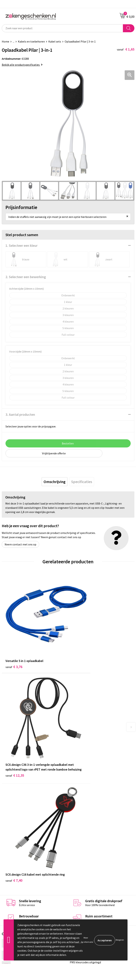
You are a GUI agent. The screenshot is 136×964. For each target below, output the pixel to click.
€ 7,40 (13, 741)
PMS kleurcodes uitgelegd (85, 823)
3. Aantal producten (20, 414)
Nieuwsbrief (77, 828)
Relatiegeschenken (81, 806)
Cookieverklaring (80, 861)
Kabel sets (54, 41)
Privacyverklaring (80, 867)
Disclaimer (76, 872)
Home (5, 41)
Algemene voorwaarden (84, 856)
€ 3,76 (13, 644)
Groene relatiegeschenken (86, 812)
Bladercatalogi (79, 801)
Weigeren (120, 939)
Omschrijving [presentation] (55, 481)
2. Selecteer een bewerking (25, 277)
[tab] (54, 481)
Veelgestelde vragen (82, 833)
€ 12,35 (81, 654)
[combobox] (62, 28)
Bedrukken (76, 817)
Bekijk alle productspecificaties (22, 64)
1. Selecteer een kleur (21, 245)
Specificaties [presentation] (81, 481)
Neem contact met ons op (20, 544)
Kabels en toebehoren (31, 41)
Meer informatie (88, 939)
